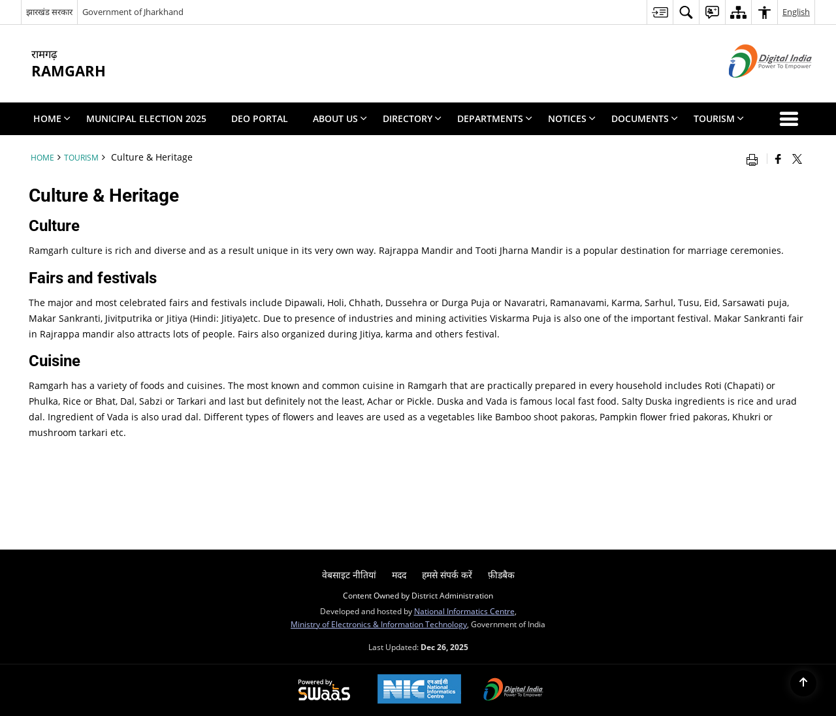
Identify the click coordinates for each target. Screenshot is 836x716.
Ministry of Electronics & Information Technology (379, 624)
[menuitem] (660, 12)
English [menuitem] (796, 12)
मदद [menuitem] (399, 574)
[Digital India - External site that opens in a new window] (754, 88)
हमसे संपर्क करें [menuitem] (447, 574)
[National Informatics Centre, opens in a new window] (419, 690)
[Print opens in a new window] (755, 158)
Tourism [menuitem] (719, 118)
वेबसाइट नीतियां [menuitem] (349, 574)
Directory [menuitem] (412, 118)
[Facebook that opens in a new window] (778, 158)
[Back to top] (803, 683)
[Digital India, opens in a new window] (513, 690)
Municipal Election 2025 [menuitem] (146, 118)
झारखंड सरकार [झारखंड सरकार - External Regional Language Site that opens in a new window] (49, 12)
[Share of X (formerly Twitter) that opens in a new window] (797, 158)
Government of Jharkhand (133, 12)
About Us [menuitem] (340, 118)
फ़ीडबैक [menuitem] (501, 574)
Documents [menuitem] (644, 118)
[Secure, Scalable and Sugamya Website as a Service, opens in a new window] (324, 690)
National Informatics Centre (464, 611)
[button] (791, 119)
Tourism (81, 157)
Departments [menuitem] (494, 118)
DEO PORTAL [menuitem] (259, 118)
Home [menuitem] (52, 118)
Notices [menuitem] (572, 118)
